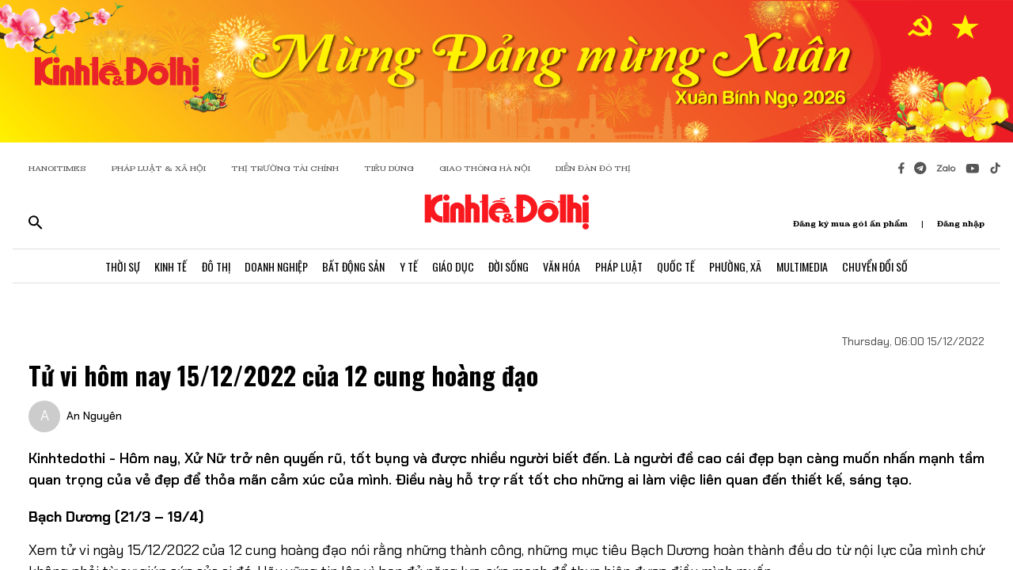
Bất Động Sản (350, 267)
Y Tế (406, 267)
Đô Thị (209, 267)
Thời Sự (114, 267)
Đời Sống (509, 267)
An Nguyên (94, 415)
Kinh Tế (163, 267)
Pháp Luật (622, 267)
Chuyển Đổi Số (883, 267)
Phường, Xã (741, 267)
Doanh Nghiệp (271, 267)
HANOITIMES (57, 168)
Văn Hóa (563, 267)
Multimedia (809, 267)
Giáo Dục (452, 267)
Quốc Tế (681, 267)
